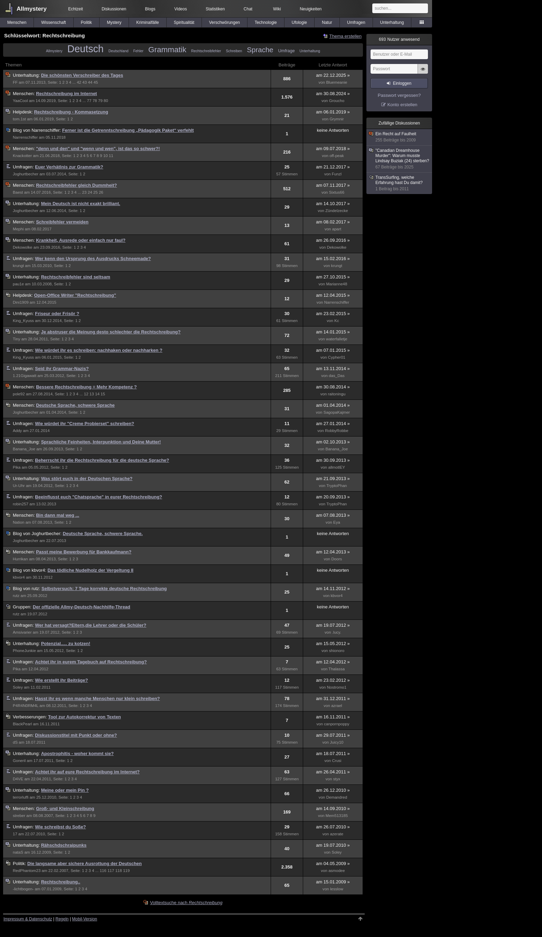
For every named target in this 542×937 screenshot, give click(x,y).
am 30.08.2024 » (333, 93)
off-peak (336, 156)
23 (84, 192)
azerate (337, 834)
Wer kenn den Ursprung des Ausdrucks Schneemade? (93, 258)
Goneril (19, 761)
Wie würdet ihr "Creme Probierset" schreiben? (84, 423)
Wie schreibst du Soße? (60, 826)
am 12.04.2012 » (333, 661)
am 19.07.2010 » (333, 845)
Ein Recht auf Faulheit (400, 137)
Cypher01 (336, 357)
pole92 (19, 394)
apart (336, 229)
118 (118, 871)
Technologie (266, 22)
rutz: (27, 588)
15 (103, 394)
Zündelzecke (336, 211)
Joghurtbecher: (38, 533)
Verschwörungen (224, 22)
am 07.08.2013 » (333, 515)
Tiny (16, 339)
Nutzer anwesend (399, 39)
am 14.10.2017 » (333, 203)
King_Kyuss (23, 321)
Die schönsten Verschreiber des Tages (82, 75)
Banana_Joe (24, 449)
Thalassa (336, 669)
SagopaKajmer (337, 412)
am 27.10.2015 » (333, 276)
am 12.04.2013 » (333, 551)
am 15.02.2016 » (333, 258)
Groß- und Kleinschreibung (65, 808)
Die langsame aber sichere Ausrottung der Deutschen (84, 863)
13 (92, 394)
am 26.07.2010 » (333, 826)
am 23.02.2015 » (333, 313)
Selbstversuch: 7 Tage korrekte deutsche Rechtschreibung (104, 588)
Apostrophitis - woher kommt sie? (77, 753)
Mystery (114, 22)
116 (103, 871)
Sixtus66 (336, 192)
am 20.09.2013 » (333, 496)
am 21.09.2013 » (333, 478)
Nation (18, 522)
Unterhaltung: (27, 75)
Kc (336, 321)
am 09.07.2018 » (333, 148)
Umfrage (286, 50)
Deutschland (119, 51)
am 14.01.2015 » (333, 331)
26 (101, 192)
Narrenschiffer (25, 137)
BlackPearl (22, 724)
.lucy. (336, 632)
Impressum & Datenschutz (27, 919)
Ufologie (299, 22)
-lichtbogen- (23, 889)
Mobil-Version (84, 919)
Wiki (277, 9)
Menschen (16, 22)
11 (111, 156)
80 (106, 101)
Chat (248, 9)
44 (90, 82)
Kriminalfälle (147, 22)
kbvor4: (30, 570)
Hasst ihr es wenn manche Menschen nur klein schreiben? (97, 698)
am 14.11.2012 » (333, 588)
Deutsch (85, 48)
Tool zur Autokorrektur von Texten (84, 716)
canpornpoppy (336, 724)
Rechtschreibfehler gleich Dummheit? (76, 185)
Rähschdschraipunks (64, 845)
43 (84, 82)
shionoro (336, 651)
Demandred (336, 797)
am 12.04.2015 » (333, 295)
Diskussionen (114, 9)
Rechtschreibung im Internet (66, 93)
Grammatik (167, 49)
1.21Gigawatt (24, 376)
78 (95, 101)
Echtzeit (75, 9)
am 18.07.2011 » (333, 753)
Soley (18, 687)
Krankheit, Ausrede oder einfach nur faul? (80, 240)
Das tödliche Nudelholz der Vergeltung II (90, 570)
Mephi (18, 229)
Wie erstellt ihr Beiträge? (61, 680)
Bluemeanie (336, 82)
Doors (336, 559)
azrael (336, 706)
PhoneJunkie (24, 651)
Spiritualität (184, 22)
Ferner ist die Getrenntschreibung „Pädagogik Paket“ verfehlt (128, 130)
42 (79, 82)
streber (19, 816)
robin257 (20, 504)
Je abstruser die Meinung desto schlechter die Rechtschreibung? (111, 331)
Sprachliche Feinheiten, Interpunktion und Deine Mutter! (101, 441)
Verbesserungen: (30, 716)
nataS (18, 852)
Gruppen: (23, 606)
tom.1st (19, 119)
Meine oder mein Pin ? (65, 790)
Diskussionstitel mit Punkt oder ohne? (76, 735)
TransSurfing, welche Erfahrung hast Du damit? (400, 183)
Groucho (336, 101)
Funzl (337, 174)
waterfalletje (336, 339)
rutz (16, 596)
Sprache (260, 50)
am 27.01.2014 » (333, 423)
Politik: (20, 863)
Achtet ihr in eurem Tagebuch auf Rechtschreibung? (91, 661)
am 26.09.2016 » (333, 240)
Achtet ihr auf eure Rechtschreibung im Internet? (87, 771)
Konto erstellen (402, 104)
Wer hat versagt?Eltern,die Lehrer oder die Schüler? (90, 625)
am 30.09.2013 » (333, 460)
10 (105, 156)
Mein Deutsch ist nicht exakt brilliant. (80, 203)
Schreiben (234, 51)
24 (90, 192)
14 (97, 394)
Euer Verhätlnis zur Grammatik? (69, 166)
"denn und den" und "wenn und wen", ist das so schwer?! (98, 148)
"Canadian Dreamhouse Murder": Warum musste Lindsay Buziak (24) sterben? (400, 159)
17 (15, 834)
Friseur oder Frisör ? (57, 313)
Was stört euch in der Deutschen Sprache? (87, 478)
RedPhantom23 (26, 871)
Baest (18, 192)
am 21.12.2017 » (333, 166)
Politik (86, 22)
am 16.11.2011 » (333, 716)
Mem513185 (337, 816)
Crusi (336, 761)
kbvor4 (19, 577)
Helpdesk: (23, 111)
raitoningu (337, 394)
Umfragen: (24, 166)
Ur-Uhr (19, 486)
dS (15, 742)
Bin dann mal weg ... (57, 515)
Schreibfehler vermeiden (62, 221)
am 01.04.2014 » (333, 405)
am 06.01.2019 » (333, 111)
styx (336, 779)
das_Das (337, 376)
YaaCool (20, 101)
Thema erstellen (345, 36)
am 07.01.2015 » (333, 350)
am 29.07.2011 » (333, 735)
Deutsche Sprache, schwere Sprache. (103, 533)
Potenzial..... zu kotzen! (65, 643)
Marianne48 (336, 284)
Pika (17, 467)
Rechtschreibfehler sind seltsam (75, 276)
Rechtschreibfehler (206, 51)
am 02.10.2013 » (333, 441)
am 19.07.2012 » (333, 625)
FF (15, 82)
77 (89, 101)
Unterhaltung (392, 22)
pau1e (18, 284)
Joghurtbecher (25, 174)
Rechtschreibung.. (60, 881)
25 (95, 192)
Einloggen (402, 83)
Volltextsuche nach (186, 902)
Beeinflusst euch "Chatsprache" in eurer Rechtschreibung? (98, 496)
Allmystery (32, 9)
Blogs (150, 9)
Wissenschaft (53, 22)
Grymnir (336, 119)
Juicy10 (336, 742)
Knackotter (22, 156)
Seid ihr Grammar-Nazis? (61, 368)
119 (126, 871)
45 (95, 82)
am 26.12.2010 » (333, 790)
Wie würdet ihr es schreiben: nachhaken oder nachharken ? (98, 350)
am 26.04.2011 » (333, 771)
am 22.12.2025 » (333, 75)
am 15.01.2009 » (333, 881)
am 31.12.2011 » (333, 698)
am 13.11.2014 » (333, 368)
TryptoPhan (336, 486)
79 (100, 101)
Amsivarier (22, 632)
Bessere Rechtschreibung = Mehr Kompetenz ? (86, 386)
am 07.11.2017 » (333, 185)
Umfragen (356, 22)
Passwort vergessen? (399, 95)
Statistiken (215, 9)
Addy (17, 431)
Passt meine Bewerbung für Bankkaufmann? (83, 551)
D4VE (18, 779)
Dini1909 (21, 302)
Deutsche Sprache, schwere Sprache (75, 405)
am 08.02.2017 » (333, 221)
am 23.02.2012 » (333, 680)
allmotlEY (336, 467)
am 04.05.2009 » (333, 863)
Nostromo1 (337, 687)
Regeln (62, 919)
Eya (336, 522)
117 (111, 871)
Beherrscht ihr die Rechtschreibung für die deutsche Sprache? (102, 460)
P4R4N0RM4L (25, 706)
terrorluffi (20, 797)
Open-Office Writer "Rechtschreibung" (75, 295)
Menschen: (24, 93)
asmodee (336, 871)
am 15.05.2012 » (333, 643)
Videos (180, 9)
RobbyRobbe (336, 431)
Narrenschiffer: (37, 130)
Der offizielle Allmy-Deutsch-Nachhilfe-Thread (81, 606)
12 (86, 394)
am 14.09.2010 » (333, 808)
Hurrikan (20, 559)
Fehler (138, 51)
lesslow (336, 889)
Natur (327, 22)
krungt (18, 266)
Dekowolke (22, 247)
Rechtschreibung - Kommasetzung (71, 111)
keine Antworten (333, 130)
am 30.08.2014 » (333, 386)
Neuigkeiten (310, 9)
